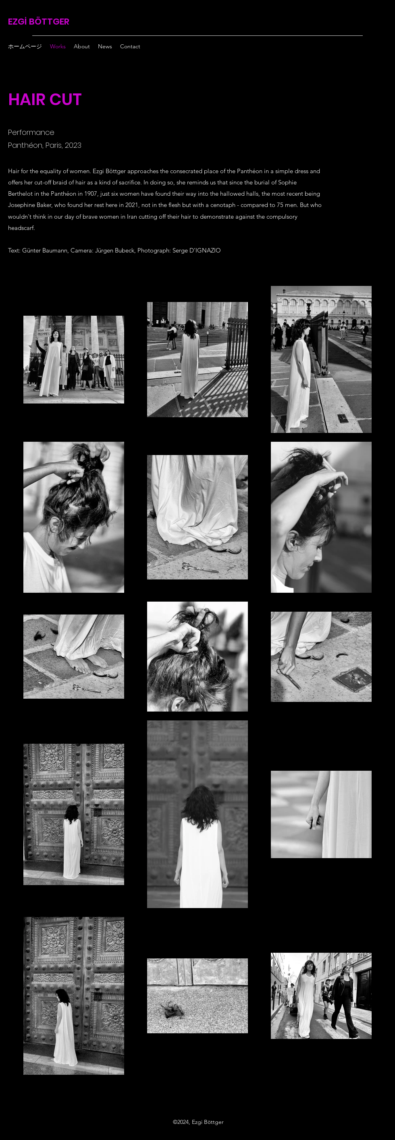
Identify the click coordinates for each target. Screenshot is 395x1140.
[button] (82, 46)
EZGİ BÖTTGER (38, 21)
